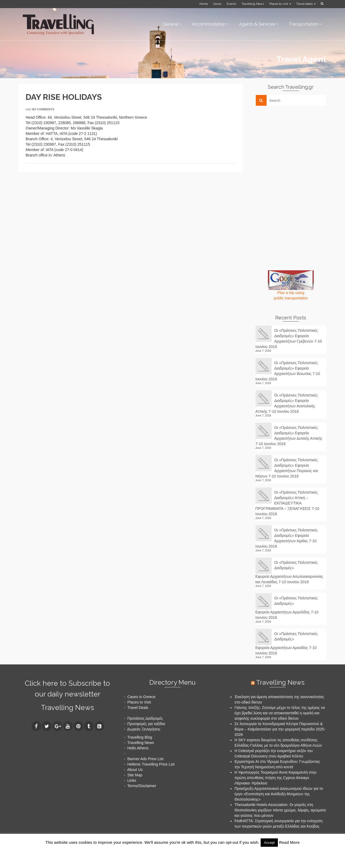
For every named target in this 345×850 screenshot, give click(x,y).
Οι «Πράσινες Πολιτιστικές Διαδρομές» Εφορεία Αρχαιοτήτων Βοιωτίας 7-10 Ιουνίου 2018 (288, 371)
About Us (135, 769)
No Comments (43, 109)
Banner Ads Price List (145, 759)
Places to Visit (139, 702)
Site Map (134, 775)
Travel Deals (137, 707)
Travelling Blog (139, 737)
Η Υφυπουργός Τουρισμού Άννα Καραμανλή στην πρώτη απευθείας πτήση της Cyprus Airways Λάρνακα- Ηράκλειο (275, 777)
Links (131, 780)
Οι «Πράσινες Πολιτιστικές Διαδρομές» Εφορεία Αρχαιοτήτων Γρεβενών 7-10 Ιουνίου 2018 (289, 338)
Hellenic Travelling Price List (150, 764)
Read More (289, 842)
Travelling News (67, 708)
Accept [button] (269, 843)
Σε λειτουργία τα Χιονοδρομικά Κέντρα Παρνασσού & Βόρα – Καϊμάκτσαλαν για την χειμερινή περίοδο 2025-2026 (279, 729)
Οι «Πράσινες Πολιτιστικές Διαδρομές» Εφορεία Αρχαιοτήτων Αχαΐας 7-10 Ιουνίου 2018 (287, 538)
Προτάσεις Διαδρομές (145, 718)
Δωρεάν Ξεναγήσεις (143, 729)
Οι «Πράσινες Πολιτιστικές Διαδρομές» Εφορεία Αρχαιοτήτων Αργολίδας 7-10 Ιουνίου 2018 (287, 608)
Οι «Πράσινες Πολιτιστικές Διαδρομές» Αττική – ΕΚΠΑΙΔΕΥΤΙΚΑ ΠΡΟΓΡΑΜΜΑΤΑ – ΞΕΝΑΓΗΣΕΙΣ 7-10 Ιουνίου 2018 (287, 503)
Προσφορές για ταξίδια (146, 724)
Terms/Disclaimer (141, 786)
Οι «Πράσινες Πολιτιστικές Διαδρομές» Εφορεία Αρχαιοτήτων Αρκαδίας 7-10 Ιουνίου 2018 (287, 643)
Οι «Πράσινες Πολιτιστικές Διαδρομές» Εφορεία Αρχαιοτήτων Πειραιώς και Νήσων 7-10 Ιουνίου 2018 (287, 468)
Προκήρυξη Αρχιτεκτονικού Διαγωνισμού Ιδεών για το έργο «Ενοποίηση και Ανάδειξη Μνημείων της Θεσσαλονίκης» (278, 793)
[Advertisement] (296, 147)
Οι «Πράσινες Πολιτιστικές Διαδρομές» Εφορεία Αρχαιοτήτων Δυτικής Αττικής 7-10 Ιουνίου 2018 (289, 435)
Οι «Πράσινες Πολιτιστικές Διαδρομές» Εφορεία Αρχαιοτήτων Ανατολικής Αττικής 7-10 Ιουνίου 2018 (287, 403)
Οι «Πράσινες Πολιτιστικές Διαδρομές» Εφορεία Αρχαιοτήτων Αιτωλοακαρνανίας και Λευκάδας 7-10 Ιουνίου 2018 (289, 572)
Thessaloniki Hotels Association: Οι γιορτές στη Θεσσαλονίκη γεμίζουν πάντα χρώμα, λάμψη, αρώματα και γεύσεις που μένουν (280, 810)
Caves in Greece (141, 697)
